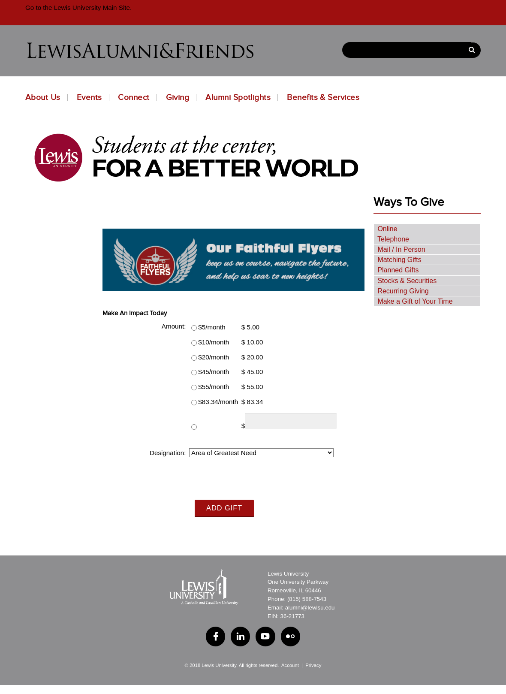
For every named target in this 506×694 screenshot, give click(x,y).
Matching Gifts (399, 259)
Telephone (393, 239)
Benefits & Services (323, 97)
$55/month (213, 386)
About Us (42, 97)
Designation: (168, 452)
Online (387, 228)
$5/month (211, 327)
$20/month (213, 356)
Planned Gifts (398, 270)
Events (89, 97)
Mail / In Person (401, 249)
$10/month (213, 342)
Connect (133, 97)
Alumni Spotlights (238, 97)
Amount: (174, 326)
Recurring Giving (402, 291)
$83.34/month (218, 401)
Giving (178, 97)
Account (290, 664)
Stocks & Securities (407, 280)
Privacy (313, 664)
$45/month (213, 371)
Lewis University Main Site (91, 7)
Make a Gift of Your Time (414, 301)
